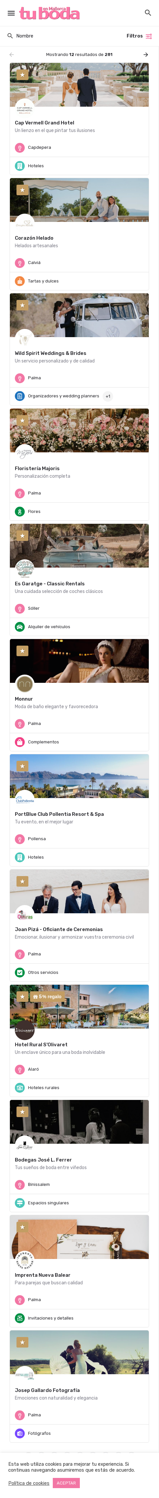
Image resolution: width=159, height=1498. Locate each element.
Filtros (139, 36)
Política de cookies (28, 1483)
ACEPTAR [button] (66, 1483)
